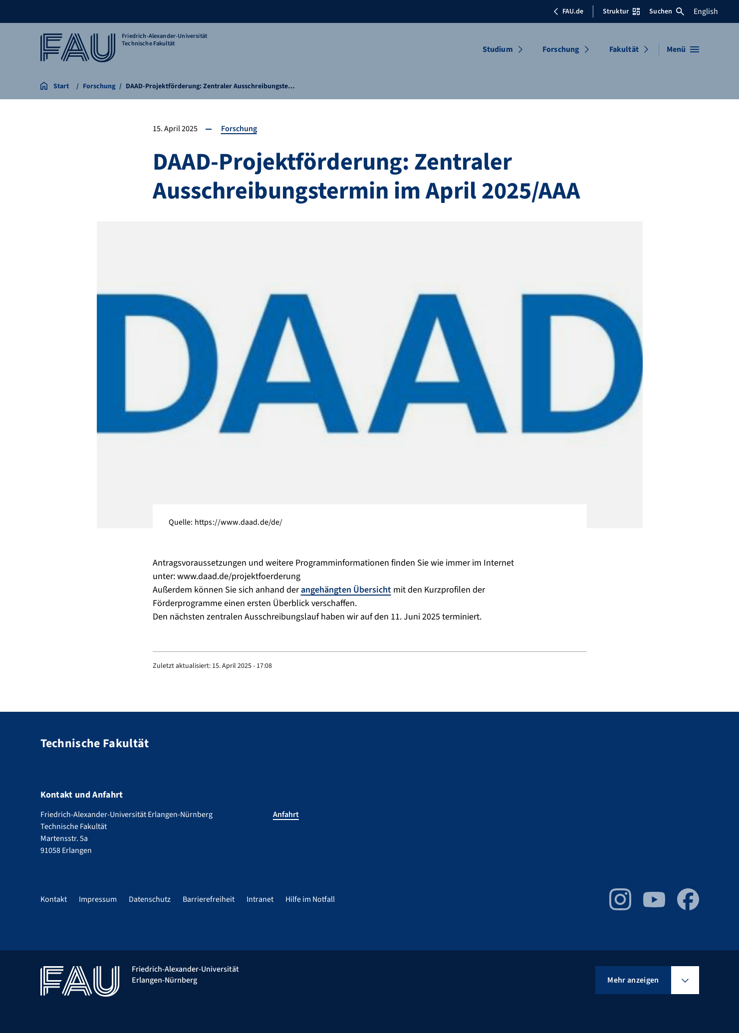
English (706, 11)
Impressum (98, 899)
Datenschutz (150, 899)
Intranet (259, 899)
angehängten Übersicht (346, 590)
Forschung (560, 49)
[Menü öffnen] (683, 49)
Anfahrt (286, 814)
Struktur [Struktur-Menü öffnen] (621, 11)
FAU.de (568, 11)
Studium (498, 49)
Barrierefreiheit (209, 899)
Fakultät (624, 49)
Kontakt (53, 899)
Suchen (666, 11)
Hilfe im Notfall (310, 899)
